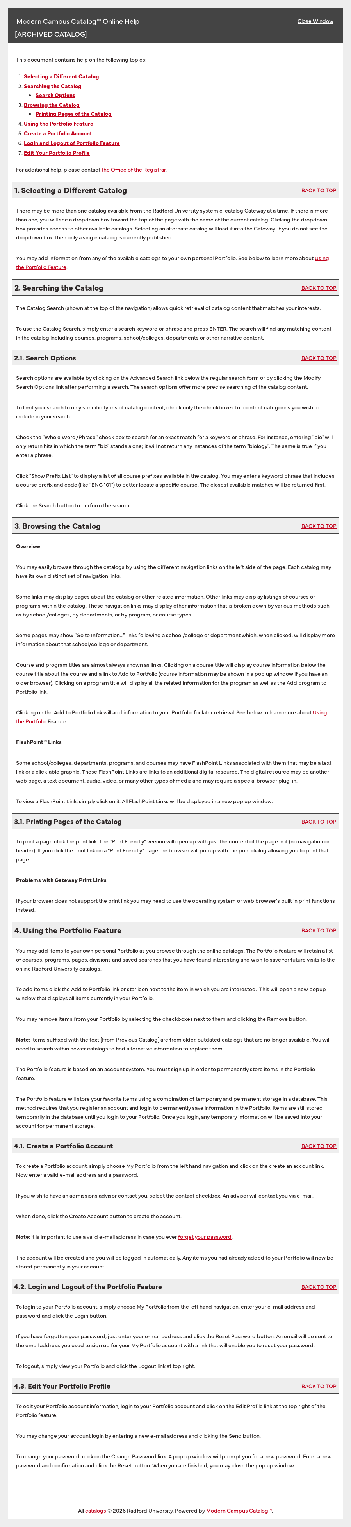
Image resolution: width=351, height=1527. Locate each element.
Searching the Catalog (53, 86)
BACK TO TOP (319, 190)
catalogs (95, 1510)
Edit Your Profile (57, 152)
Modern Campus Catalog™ (239, 1510)
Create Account (58, 133)
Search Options (55, 95)
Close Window (315, 21)
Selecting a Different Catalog (61, 76)
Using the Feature (58, 123)
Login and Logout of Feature (72, 143)
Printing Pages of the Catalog (74, 113)
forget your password (205, 1236)
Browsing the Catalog (52, 104)
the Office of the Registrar (134, 169)
